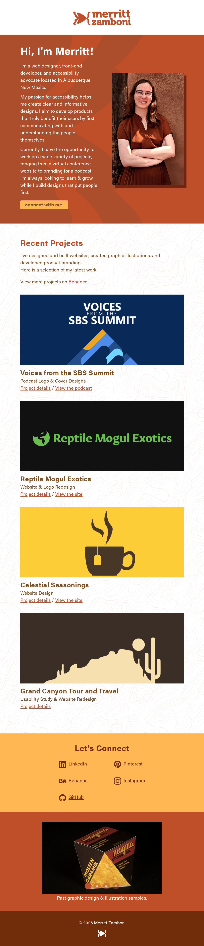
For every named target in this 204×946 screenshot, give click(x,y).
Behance (78, 281)
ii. (96, 885)
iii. (105, 885)
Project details (35, 387)
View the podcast (73, 387)
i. (87, 885)
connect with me (43, 204)
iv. (115, 885)
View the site (68, 493)
